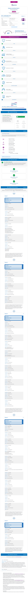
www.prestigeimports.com (15, 13)
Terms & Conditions (21, 107)
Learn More (14, 109)
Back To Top (24, 187)
